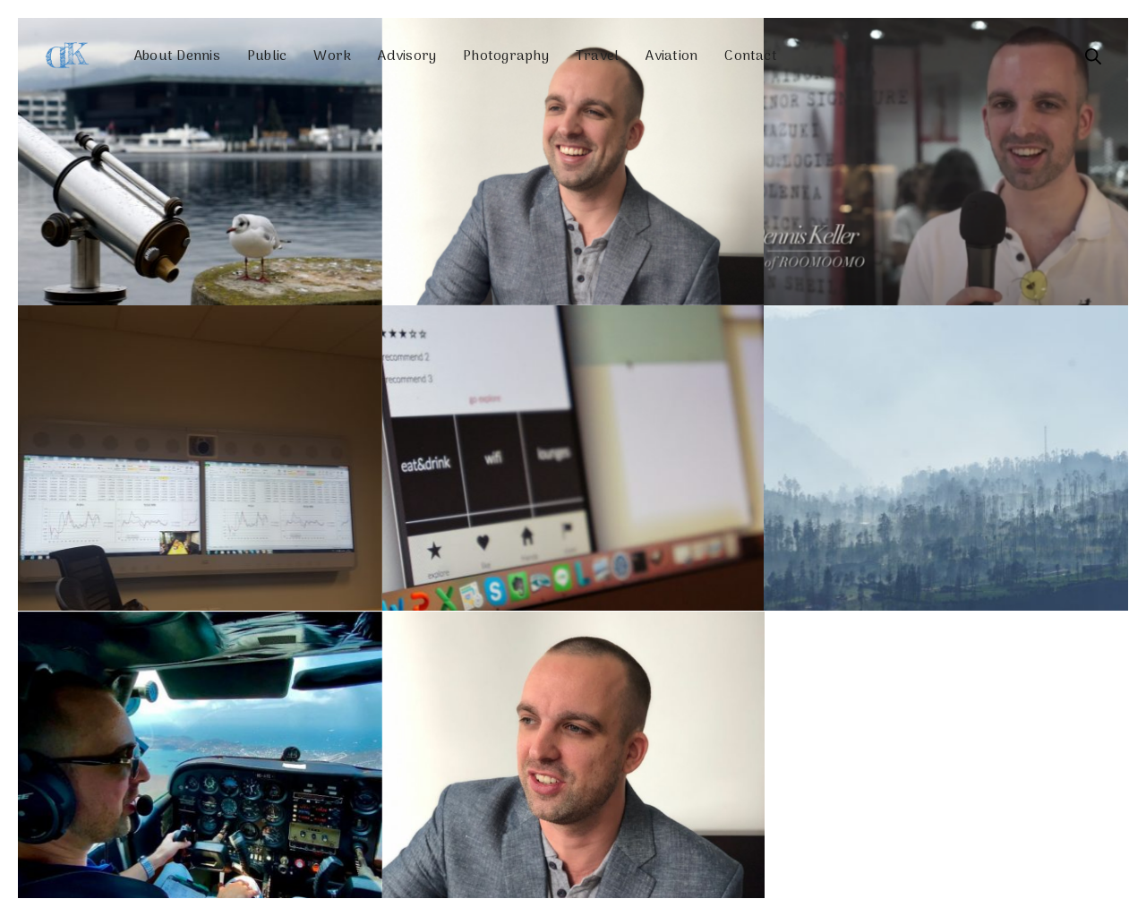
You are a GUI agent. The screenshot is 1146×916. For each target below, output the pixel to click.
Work (332, 56)
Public (266, 56)
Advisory (407, 56)
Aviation (671, 56)
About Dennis (177, 56)
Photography (506, 56)
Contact (750, 56)
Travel (597, 56)
